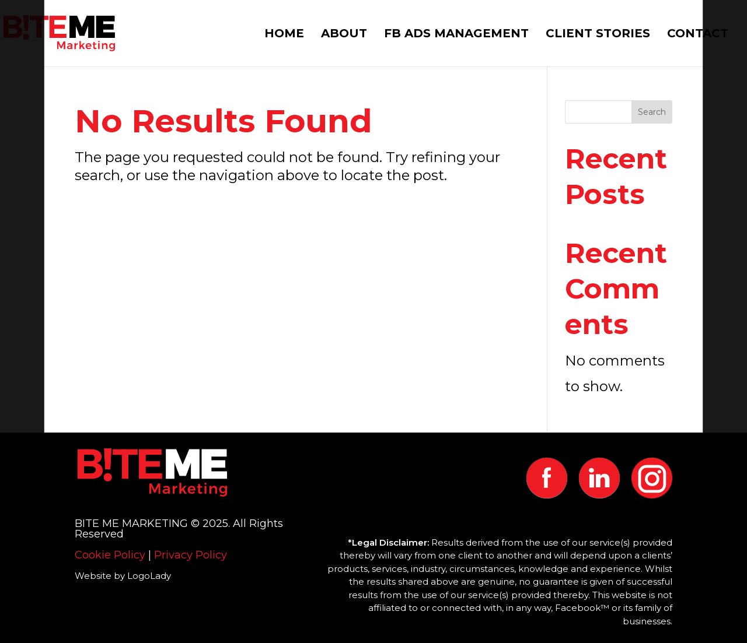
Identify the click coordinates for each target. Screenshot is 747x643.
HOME (284, 34)
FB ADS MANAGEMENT (456, 34)
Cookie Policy (110, 555)
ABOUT (344, 34)
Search (652, 112)
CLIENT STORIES (598, 34)
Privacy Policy (190, 555)
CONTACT (697, 34)
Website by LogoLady (123, 575)
